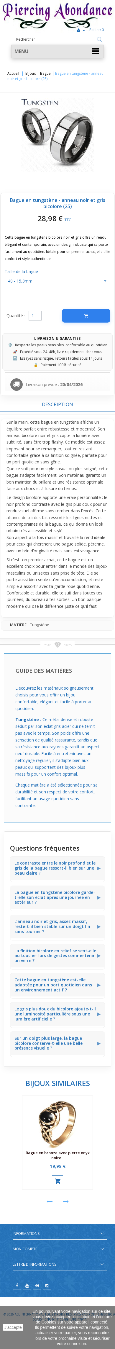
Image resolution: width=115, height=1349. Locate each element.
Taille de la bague (22, 271)
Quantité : (15, 315)
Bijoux (30, 73)
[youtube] (27, 1285)
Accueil (13, 73)
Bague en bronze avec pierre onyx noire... (58, 1155)
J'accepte (13, 1327)
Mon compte (25, 1248)
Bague (45, 73)
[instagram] (47, 1285)
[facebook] (17, 1285)
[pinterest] (37, 1285)
